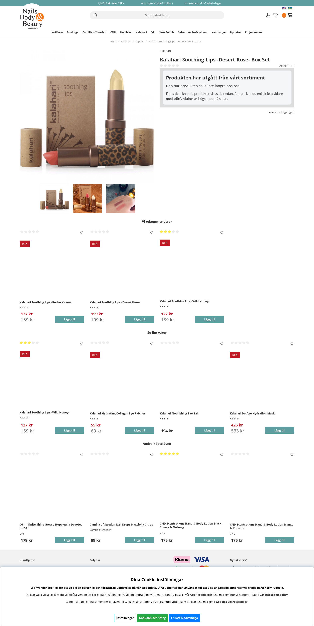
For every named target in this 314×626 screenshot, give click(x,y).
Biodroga (72, 32)
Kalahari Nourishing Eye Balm (180, 413)
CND (113, 32)
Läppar (139, 41)
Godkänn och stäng (152, 618)
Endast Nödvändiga (184, 618)
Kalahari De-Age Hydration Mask (252, 413)
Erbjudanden (253, 32)
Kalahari (141, 32)
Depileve (126, 32)
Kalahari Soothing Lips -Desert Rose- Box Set (175, 41)
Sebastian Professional (192, 32)
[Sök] (157, 15)
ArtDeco (57, 32)
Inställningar (125, 618)
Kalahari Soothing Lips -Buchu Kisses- (45, 302)
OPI (153, 32)
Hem (113, 41)
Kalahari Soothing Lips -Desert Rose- (115, 302)
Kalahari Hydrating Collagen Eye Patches (117, 413)
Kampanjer (218, 32)
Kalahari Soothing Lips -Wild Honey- (184, 301)
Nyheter (235, 32)
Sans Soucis (166, 32)
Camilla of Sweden (94, 32)
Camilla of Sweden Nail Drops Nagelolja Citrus (121, 524)
